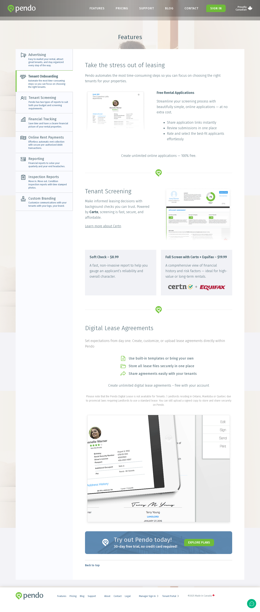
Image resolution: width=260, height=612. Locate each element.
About (107, 596)
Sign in (216, 8)
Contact (191, 8)
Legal (128, 596)
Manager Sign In (149, 596)
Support (146, 8)
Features (97, 8)
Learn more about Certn (103, 226)
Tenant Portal (170, 596)
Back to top (92, 565)
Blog (169, 8)
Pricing (122, 8)
